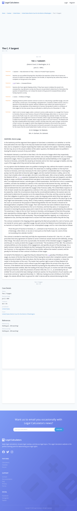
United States (16, 13)
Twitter (4, 500)
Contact (4, 477)
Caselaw (9, 13)
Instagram (5, 498)
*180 (14, 83)
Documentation (7, 479)
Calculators (5, 462)
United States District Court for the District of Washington (36, 13)
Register (72, 3)
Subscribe (59, 429)
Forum (4, 467)
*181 (21, 177)
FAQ (3, 481)
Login (66, 3)
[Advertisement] (38, 30)
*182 (49, 255)
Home (3, 13)
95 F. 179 (4, 51)
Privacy (4, 484)
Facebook (5, 496)
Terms (4, 486)
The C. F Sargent (10, 48)
